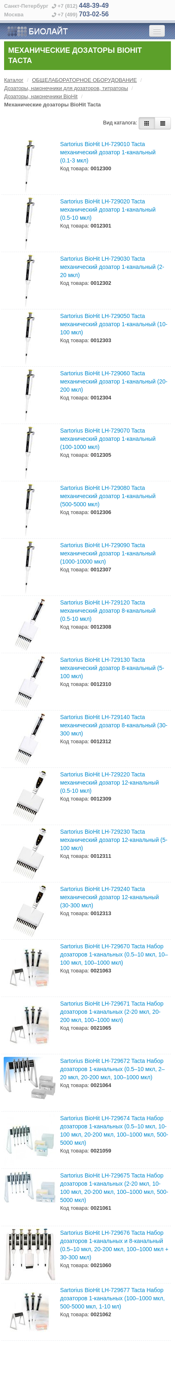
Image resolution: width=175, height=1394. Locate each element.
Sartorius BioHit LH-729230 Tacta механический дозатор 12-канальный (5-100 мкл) (113, 839)
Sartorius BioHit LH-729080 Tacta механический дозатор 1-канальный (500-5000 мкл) (108, 496)
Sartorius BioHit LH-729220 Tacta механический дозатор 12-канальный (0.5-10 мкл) (109, 782)
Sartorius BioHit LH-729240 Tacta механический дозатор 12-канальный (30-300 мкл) (109, 897)
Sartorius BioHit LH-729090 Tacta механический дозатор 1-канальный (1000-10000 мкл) (108, 553)
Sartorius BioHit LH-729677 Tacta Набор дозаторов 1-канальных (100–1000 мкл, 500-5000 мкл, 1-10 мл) (112, 1298)
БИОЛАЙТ (37, 31)
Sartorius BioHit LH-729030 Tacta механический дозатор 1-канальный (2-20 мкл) (112, 266)
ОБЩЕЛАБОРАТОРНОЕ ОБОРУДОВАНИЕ (84, 80)
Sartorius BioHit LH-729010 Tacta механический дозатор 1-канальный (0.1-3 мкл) (108, 152)
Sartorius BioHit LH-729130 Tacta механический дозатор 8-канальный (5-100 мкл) (112, 667)
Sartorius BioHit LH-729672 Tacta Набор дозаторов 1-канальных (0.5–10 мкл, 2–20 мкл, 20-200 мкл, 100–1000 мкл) (112, 1069)
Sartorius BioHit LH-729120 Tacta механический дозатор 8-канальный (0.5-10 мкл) (108, 610)
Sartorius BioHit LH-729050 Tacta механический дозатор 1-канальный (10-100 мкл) (113, 324)
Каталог (13, 80)
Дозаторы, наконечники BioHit (41, 96)
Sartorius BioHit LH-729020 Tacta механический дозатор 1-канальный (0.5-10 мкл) (108, 209)
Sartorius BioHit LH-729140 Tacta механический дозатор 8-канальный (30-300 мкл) (113, 725)
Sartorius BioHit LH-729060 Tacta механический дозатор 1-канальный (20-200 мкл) (113, 381)
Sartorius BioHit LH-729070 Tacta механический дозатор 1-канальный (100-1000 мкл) (108, 438)
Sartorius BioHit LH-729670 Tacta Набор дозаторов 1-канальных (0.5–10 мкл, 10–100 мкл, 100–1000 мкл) (114, 954)
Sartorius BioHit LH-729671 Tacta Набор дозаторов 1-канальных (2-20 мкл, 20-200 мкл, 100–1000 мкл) (112, 1011)
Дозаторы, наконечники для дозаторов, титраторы (66, 88)
